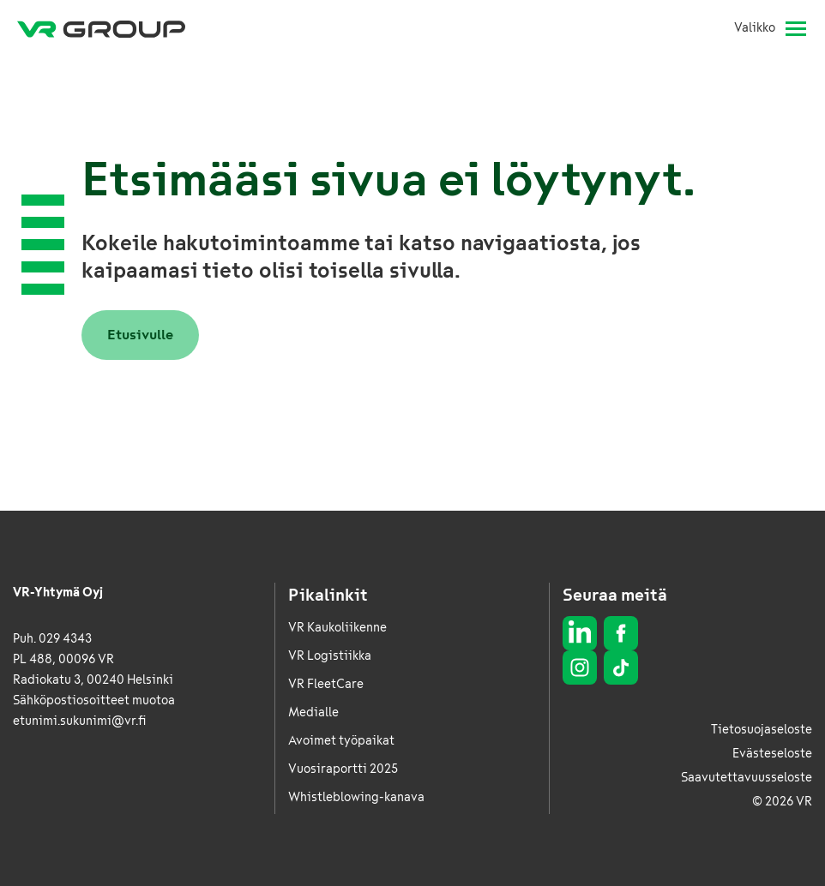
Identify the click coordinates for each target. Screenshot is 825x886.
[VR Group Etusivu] (101, 28)
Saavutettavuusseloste (746, 777)
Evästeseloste (772, 753)
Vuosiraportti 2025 (343, 769)
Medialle (313, 712)
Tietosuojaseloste (761, 729)
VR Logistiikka (329, 656)
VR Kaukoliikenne (337, 627)
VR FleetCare (326, 684)
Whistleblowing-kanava (356, 797)
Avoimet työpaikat (341, 740)
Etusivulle (140, 334)
